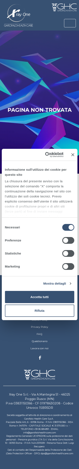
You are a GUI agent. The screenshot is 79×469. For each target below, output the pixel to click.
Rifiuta (39, 310)
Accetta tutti (39, 297)
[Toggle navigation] (70, 23)
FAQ (39, 334)
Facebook (40, 359)
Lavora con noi (39, 348)
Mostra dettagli (54, 283)
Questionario (39, 341)
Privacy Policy (39, 326)
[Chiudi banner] (72, 154)
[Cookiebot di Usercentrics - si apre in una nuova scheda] (47, 154)
